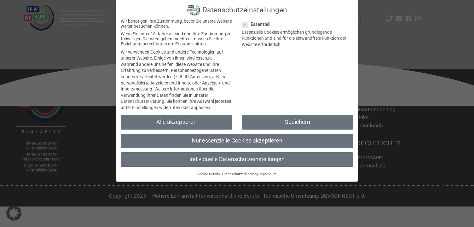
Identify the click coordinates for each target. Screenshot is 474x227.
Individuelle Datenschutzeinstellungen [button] (237, 158)
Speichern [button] (297, 121)
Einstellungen (145, 106)
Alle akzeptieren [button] (176, 121)
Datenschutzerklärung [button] (239, 173)
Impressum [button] (268, 173)
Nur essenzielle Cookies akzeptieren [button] (237, 140)
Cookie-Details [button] (208, 173)
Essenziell (258, 23)
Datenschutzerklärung (142, 100)
